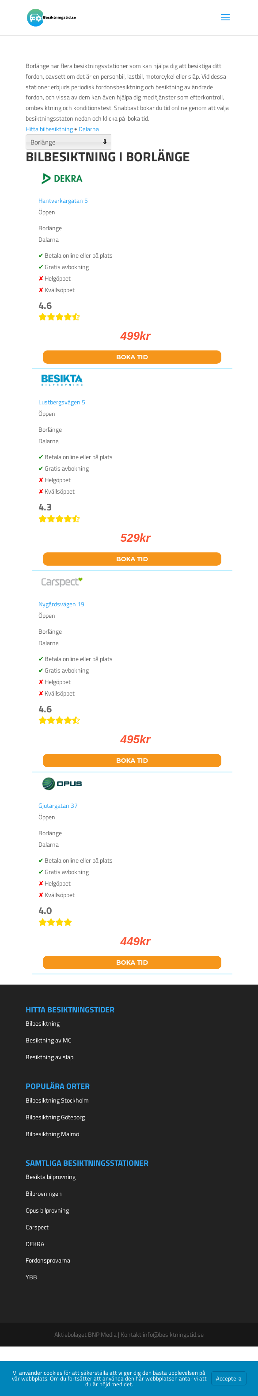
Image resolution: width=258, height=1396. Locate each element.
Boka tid (132, 357)
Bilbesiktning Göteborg (55, 1117)
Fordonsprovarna (48, 1260)
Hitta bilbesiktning (49, 128)
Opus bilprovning (47, 1210)
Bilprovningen (44, 1193)
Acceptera (229, 1378)
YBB (31, 1277)
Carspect (37, 1227)
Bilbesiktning (43, 1023)
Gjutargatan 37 (58, 805)
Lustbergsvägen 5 (61, 402)
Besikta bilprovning (51, 1176)
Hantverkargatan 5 (63, 200)
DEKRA (35, 1243)
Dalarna (89, 128)
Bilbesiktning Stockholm (57, 1100)
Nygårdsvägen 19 (61, 604)
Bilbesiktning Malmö (52, 1133)
